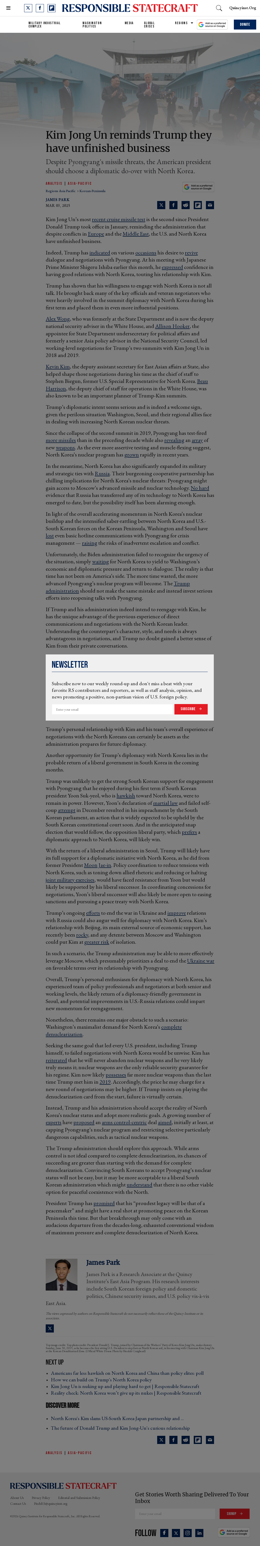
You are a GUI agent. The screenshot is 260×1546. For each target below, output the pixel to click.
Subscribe (188, 709)
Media (129, 23)
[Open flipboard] (51, 8)
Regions (181, 23)
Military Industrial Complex (44, 24)
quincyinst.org (242, 7)
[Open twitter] (28, 8)
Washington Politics (92, 24)
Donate (245, 24)
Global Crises (149, 24)
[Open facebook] (40, 8)
